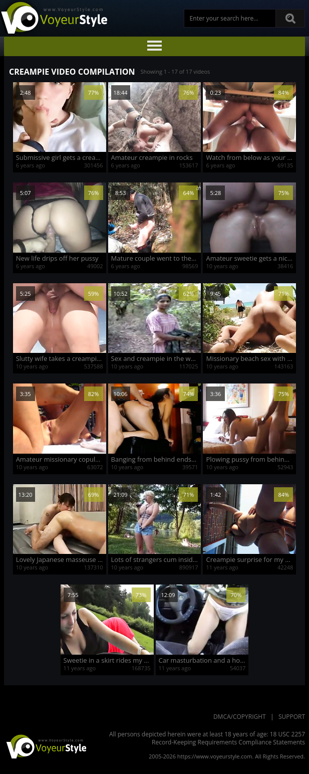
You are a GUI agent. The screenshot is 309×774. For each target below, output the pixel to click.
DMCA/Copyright (239, 716)
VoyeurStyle (45, 746)
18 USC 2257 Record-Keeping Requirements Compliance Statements (228, 738)
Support (291, 716)
